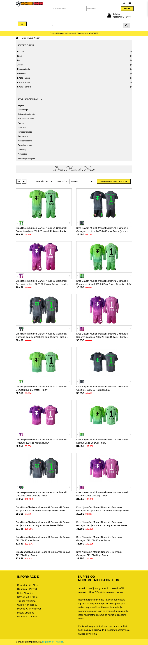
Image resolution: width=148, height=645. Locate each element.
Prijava (21, 105)
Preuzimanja (23, 136)
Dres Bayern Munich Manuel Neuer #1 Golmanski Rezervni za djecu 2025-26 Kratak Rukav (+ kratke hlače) (42, 284)
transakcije (22, 150)
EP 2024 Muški (23, 82)
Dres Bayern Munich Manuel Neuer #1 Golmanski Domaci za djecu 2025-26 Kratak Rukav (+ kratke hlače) (41, 231)
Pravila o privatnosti (29, 608)
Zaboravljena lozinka (26, 114)
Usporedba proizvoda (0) (113, 181)
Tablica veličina (26, 601)
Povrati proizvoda (25, 145)
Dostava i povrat (27, 589)
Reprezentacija (23, 69)
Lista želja (22, 127)
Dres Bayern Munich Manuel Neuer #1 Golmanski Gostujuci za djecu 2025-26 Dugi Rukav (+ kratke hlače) (41, 336)
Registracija (23, 110)
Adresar (21, 123)
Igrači (19, 56)
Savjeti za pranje (27, 597)
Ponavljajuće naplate (26, 158)
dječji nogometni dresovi (103, 588)
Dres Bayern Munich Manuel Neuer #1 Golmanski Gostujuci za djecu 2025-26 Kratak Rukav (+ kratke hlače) (102, 231)
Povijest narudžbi (25, 132)
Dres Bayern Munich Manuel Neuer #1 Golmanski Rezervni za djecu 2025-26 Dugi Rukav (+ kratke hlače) (102, 336)
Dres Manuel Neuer (31, 38)
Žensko (20, 65)
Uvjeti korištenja (27, 604)
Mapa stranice (25, 612)
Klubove (20, 51)
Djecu (19, 60)
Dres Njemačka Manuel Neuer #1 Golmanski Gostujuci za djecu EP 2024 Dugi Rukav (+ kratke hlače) (101, 525)
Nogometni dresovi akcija (52, 642)
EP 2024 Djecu (23, 78)
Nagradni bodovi (25, 141)
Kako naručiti (25, 593)
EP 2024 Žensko (24, 87)
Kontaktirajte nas (27, 585)
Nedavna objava (27, 616)
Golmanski (21, 74)
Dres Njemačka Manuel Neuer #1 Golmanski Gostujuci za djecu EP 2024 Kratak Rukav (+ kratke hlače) (102, 510)
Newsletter (22, 154)
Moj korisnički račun (26, 119)
